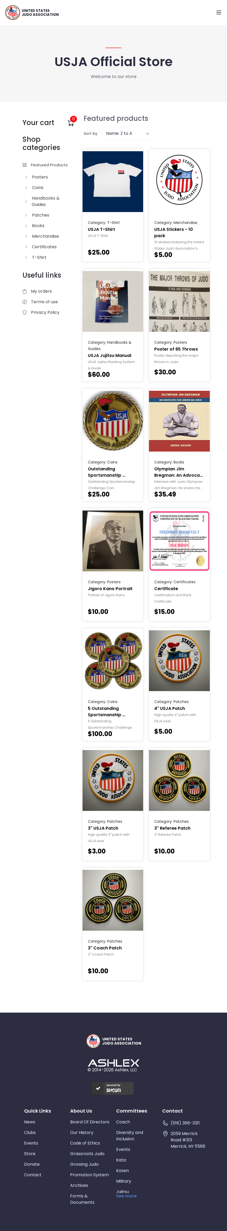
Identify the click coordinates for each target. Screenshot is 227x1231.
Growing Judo (84, 1164)
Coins (34, 188)
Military (123, 1181)
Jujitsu (122, 1192)
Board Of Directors (89, 1122)
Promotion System (89, 1175)
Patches (37, 215)
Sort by (90, 133)
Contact (33, 1175)
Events (31, 1143)
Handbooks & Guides (42, 201)
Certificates (41, 247)
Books (34, 226)
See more (126, 1196)
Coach (123, 1122)
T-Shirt (36, 257)
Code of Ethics (85, 1143)
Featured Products (45, 165)
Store (29, 1154)
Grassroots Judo (87, 1154)
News (29, 1122)
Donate (32, 1164)
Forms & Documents (82, 1199)
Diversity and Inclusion (129, 1135)
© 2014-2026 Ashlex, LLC (112, 1070)
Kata (121, 1160)
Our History (81, 1132)
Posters (36, 177)
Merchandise (42, 236)
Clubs (30, 1132)
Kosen (122, 1171)
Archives (79, 1185)
